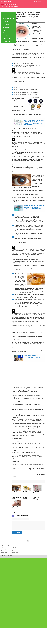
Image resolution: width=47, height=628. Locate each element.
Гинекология (5, 16)
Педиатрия (5, 35)
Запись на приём (6, 4)
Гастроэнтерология (7, 13)
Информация (4, 1)
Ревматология (6, 38)
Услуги (2, 3)
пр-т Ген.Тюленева (37, 1)
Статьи (12, 3)
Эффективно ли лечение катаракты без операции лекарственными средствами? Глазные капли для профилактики (34, 122)
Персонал (14, 1)
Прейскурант (14, 4)
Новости (7, 3)
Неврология (5, 27)
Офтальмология (6, 32)
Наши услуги (4, 549)
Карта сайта (15, 552)
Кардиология (5, 24)
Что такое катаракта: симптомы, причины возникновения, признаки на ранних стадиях (16, 493)
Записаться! (26, 2)
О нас (9, 1)
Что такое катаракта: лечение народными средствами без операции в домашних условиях (27, 493)
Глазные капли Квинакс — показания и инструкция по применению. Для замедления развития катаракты (37, 494)
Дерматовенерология (8, 18)
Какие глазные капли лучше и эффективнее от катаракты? (32, 356)
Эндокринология (6, 41)
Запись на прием (16, 550)
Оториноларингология (8, 30)
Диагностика (5, 21)
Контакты (10, 6)
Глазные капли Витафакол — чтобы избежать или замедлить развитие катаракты (16, 508)
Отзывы (16, 6)
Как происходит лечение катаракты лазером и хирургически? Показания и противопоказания (34, 207)
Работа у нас (4, 6)
